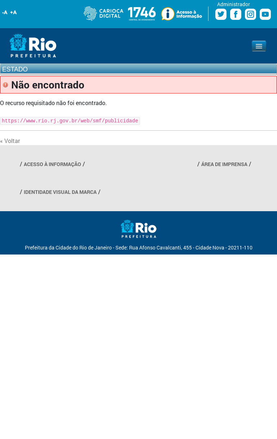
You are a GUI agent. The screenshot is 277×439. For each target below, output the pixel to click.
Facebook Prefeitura (235, 14)
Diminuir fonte (5, 12)
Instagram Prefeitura (250, 14)
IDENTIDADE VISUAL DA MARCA (60, 191)
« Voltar (10, 140)
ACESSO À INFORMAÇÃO (52, 164)
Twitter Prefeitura (221, 14)
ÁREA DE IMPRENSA (224, 164)
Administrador (233, 4)
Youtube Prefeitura (265, 14)
